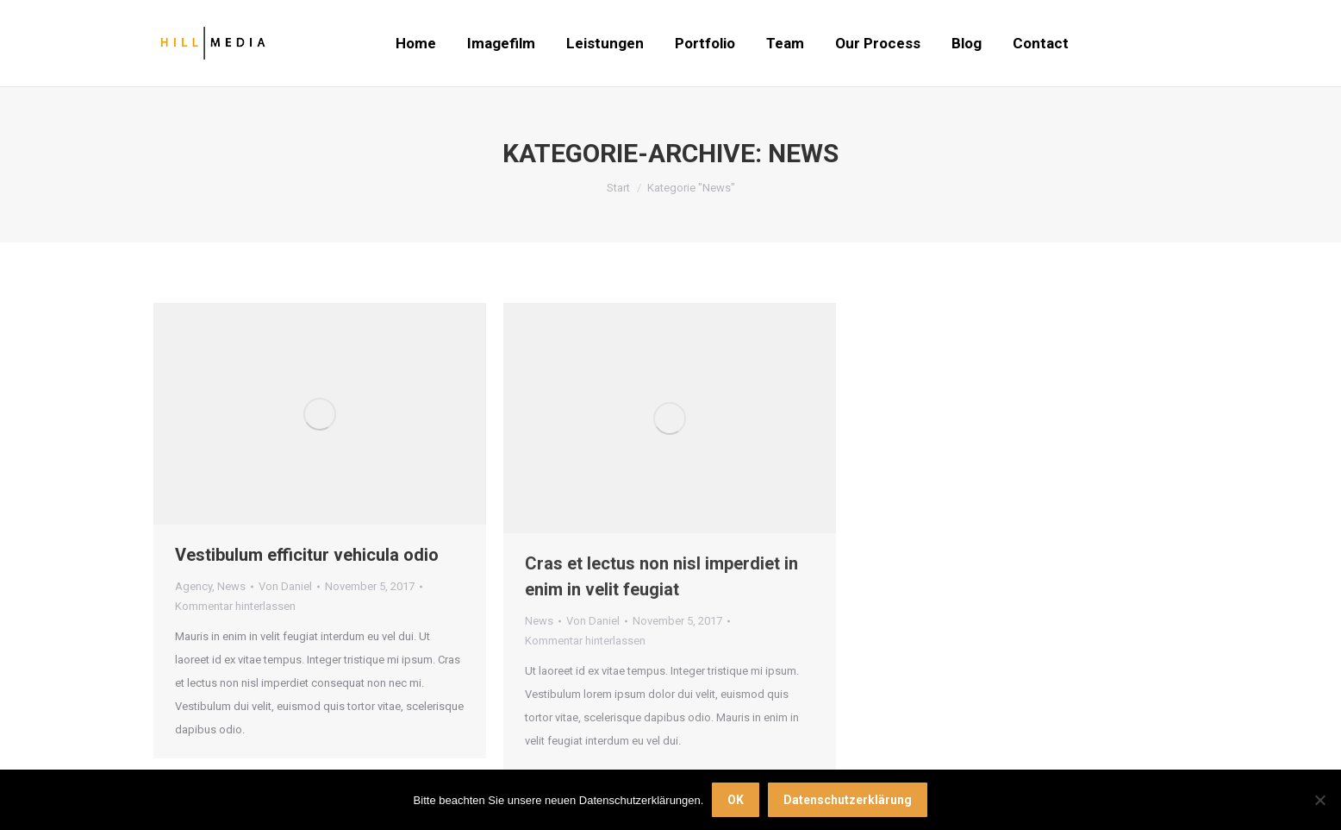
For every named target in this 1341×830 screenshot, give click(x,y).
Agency (193, 586)
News (231, 586)
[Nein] (1319, 799)
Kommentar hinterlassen (235, 606)
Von (285, 586)
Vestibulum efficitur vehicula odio (307, 554)
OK (735, 800)
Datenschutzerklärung (847, 800)
